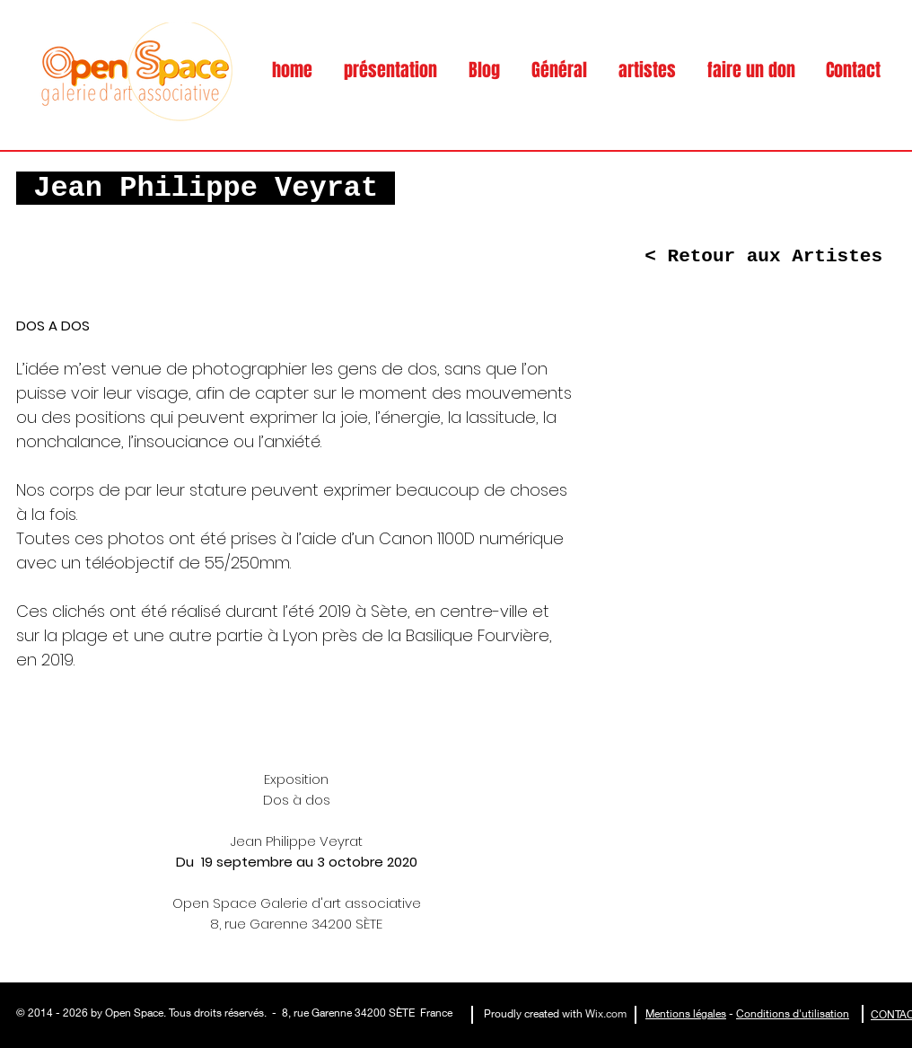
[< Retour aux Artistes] (763, 256)
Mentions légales (685, 1013)
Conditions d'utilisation (792, 1013)
